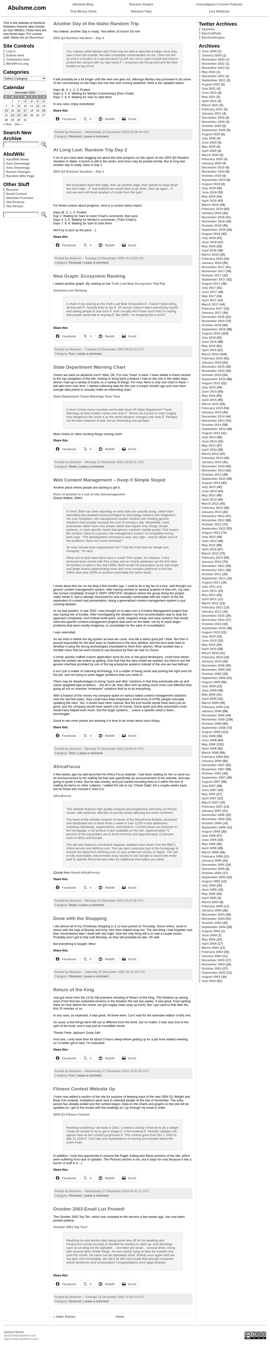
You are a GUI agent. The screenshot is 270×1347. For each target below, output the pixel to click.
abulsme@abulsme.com (20, 1335)
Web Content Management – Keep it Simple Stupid (109, 479)
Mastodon (36, 37)
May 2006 (209, 844)
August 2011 (211, 582)
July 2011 (209, 586)
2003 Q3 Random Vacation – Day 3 (78, 38)
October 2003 (211, 968)
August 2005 (211, 881)
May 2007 (209, 794)
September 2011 (214, 578)
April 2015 (209, 400)
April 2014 (209, 449)
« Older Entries (64, 1316)
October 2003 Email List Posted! (89, 1208)
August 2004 (211, 931)
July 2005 (209, 885)
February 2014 (212, 458)
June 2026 (209, 51)
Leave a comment (96, 136)
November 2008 (213, 719)
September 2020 (214, 130)
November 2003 (213, 964)
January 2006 (211, 860)
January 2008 (211, 761)
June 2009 (209, 690)
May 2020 (209, 146)
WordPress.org (17, 63)
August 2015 (211, 383)
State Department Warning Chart (89, 367)
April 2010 (209, 649)
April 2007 (209, 798)
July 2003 (209, 981)
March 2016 (210, 354)
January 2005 (211, 910)
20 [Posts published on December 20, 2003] (43, 110)
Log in (10, 51)
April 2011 (209, 599)
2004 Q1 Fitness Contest (71, 1114)
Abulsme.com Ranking (70, 290)
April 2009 (209, 698)
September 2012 (214, 528)
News (73, 466)
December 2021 (213, 76)
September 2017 (214, 279)
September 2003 (214, 972)
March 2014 (210, 454)
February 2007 (212, 806)
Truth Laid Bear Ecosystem (131, 283)
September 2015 (214, 379)
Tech (72, 753)
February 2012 (212, 557)
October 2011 (211, 574)
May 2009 (209, 694)
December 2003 (213, 960)
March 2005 (210, 902)
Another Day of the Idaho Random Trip (96, 23)
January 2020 (211, 163)
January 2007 (211, 811)
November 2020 (213, 122)
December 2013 (213, 466)
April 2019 (209, 200)
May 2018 (209, 246)
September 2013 (214, 478)
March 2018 (210, 254)
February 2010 (212, 657)
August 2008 (211, 732)
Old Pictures (15, 202)
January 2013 (211, 512)
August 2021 (211, 84)
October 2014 (211, 425)
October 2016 (211, 325)
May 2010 (209, 645)
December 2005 (213, 865)
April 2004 (209, 943)
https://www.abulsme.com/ (21, 1339)
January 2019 (211, 213)
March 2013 (210, 503)
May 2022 (209, 72)
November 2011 (213, 570)
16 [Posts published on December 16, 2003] (18, 110)
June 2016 (209, 342)
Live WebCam (219, 11)
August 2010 (211, 632)
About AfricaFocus (85, 872)
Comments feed (18, 59)
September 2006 (214, 827)
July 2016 (209, 337)
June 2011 (209, 591)
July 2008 (209, 736)
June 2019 (209, 192)
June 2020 (209, 142)
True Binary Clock (83, 11)
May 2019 (209, 196)
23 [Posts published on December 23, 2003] (18, 115)
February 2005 (212, 906)
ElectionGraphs (213, 37)
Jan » (18, 124)
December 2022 (213, 63)
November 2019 (213, 171)
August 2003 (211, 977)
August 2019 (211, 184)
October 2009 (211, 674)
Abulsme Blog (83, 4)
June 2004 (209, 935)
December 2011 (213, 566)
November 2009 (213, 669)
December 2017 (213, 267)
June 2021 (209, 92)
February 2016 (212, 358)
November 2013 (213, 470)
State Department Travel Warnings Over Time (86, 396)
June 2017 (209, 292)
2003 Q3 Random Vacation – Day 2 (78, 171)
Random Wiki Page (20, 176)
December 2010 (213, 615)
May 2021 (209, 97)
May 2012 (209, 545)
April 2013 (209, 499)
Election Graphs (141, 4)
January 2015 (211, 412)
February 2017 (212, 308)
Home (120, 1316)
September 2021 (214, 80)
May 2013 (209, 495)
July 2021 (209, 88)
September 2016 (214, 329)
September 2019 (214, 180)
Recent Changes (18, 172)
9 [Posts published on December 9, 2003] (18, 105)
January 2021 (211, 113)
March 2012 (210, 553)
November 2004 (213, 918)
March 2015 (210, 404)
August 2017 (211, 283)
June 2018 (209, 242)
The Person (14, 206)
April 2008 (209, 748)
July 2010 (209, 636)
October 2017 (211, 275)
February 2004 (212, 952)
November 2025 (213, 59)
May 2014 (209, 445)
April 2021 (209, 101)
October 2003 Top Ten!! (70, 1227)
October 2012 (211, 524)
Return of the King (73, 989)
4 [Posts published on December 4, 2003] (31, 101)
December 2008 (213, 715)
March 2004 (210, 948)
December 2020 (213, 117)
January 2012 (211, 562)
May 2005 (209, 894)
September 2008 (214, 728)
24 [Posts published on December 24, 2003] (25, 115)
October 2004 (211, 923)
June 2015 (209, 391)
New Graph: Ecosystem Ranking (89, 276)
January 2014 (211, 462)
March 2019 (210, 205)
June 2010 (209, 640)
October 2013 (211, 474)
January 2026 (211, 55)
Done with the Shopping (80, 918)
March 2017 (210, 304)
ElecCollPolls (211, 33)
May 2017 (209, 296)
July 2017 (209, 288)
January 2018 (211, 263)
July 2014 (209, 437)
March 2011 (210, 603)
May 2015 (209, 395)
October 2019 (211, 176)
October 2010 (211, 624)
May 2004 (209, 939)
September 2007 (214, 777)
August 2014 (211, 433)
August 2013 (211, 483)
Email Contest (16, 194)
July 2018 (209, 238)
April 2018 (209, 250)
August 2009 (211, 682)
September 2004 (214, 927)
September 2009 (214, 678)
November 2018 (213, 221)
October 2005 (211, 873)
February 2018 (212, 259)
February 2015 (212, 408)
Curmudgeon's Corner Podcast (219, 4)
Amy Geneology (18, 167)
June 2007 (209, 790)
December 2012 (213, 516)
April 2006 (209, 848)
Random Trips (141, 11)
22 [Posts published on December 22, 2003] (12, 115)
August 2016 (211, 333)
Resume (12, 189)
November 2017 (213, 271)
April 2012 (209, 549)
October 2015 (211, 375)
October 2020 (211, 126)
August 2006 (211, 831)
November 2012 (213, 520)
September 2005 (214, 877)
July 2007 (209, 786)
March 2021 (210, 105)
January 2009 (211, 711)
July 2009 (209, 686)
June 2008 (209, 740)
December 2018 (213, 217)
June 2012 (209, 541)
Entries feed (15, 55)
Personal (75, 136)
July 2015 (209, 387)
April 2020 (209, 151)
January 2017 (211, 312)
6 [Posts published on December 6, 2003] (43, 101)
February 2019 (212, 209)
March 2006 (210, 852)
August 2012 (211, 532)
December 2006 (213, 815)
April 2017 (209, 300)
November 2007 (213, 769)
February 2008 (212, 757)
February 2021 (212, 109)
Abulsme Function (19, 198)
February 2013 (212, 508)
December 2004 (213, 914)
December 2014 (213, 416)
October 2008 (211, 723)
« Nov (7, 124)
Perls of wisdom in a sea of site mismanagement (89, 494)
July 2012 (209, 537)
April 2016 (209, 350)
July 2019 (209, 188)
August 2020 (211, 134)
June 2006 (209, 840)
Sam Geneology (18, 163)
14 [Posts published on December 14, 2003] (6, 110)
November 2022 (213, 68)
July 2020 (209, 138)
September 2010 (214, 628)
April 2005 (209, 898)
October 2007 (211, 773)
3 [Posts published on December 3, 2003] (25, 101)
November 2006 (213, 819)
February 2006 (212, 856)
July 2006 (209, 835)
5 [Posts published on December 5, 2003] (37, 101)
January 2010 (211, 661)
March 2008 (210, 752)
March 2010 (210, 653)
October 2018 (211, 225)
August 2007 (211, 781)
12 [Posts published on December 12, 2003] (37, 105)
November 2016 (213, 321)
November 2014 (213, 420)
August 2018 (211, 234)
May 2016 (209, 346)
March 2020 (210, 155)
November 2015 (213, 371)
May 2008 (209, 744)
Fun (71, 353)
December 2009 (213, 665)
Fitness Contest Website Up (84, 1088)
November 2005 (213, 869)
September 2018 (214, 229)
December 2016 (213, 317)
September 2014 (214, 429)
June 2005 (209, 889)
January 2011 (211, 611)
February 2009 (212, 707)
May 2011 (209, 595)
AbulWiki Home (17, 159)
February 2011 (212, 607)
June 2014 (209, 441)
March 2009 (210, 703)
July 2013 (209, 487)
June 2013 (209, 491)
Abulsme (208, 29)
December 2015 (213, 366)
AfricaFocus (66, 766)
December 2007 (213, 765)
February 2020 (212, 159)
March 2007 (210, 802)
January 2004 (211, 956)
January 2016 (211, 362)
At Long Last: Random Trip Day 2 (90, 149)
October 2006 (211, 823)
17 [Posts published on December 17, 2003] (25, 110)
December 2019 (213, 167)
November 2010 (213, 620)
